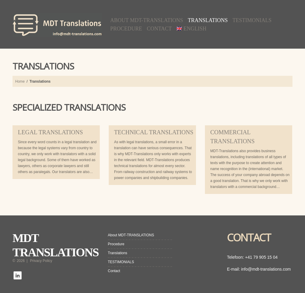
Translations (208, 20)
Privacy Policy (41, 261)
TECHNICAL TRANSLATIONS (153, 132)
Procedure (126, 29)
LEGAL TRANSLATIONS (50, 132)
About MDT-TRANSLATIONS (146, 20)
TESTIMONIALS (252, 20)
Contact (159, 29)
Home (20, 81)
